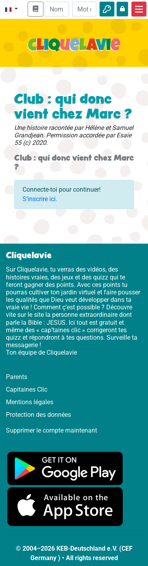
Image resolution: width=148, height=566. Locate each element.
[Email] (57, 9)
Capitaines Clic (26, 389)
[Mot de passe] (84, 9)
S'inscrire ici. (39, 199)
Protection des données (38, 414)
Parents (16, 377)
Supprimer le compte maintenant (51, 430)
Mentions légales (29, 402)
